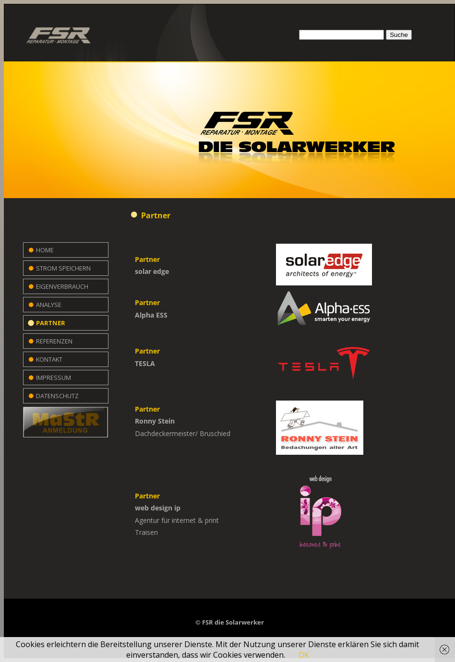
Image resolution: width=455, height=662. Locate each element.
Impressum (53, 377)
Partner (50, 323)
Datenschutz (57, 395)
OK (304, 655)
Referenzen (54, 341)
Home (45, 250)
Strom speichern (63, 268)
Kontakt (49, 359)
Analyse (48, 304)
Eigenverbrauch (62, 286)
